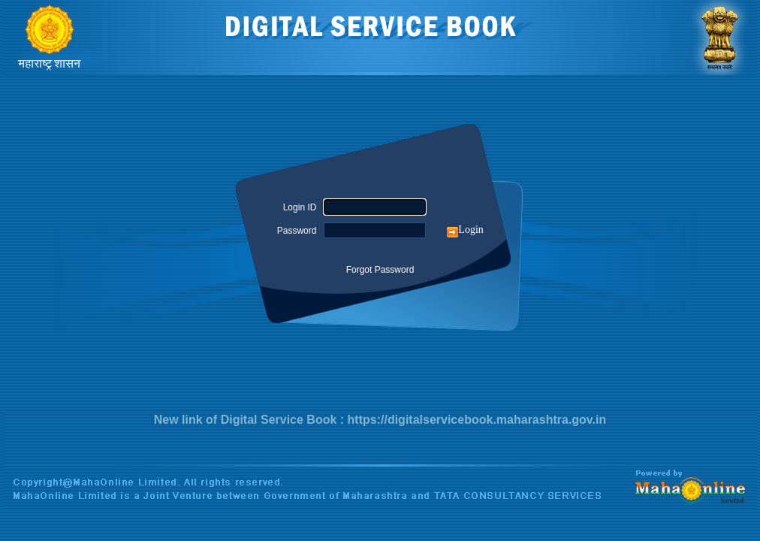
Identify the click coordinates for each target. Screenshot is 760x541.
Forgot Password (380, 269)
